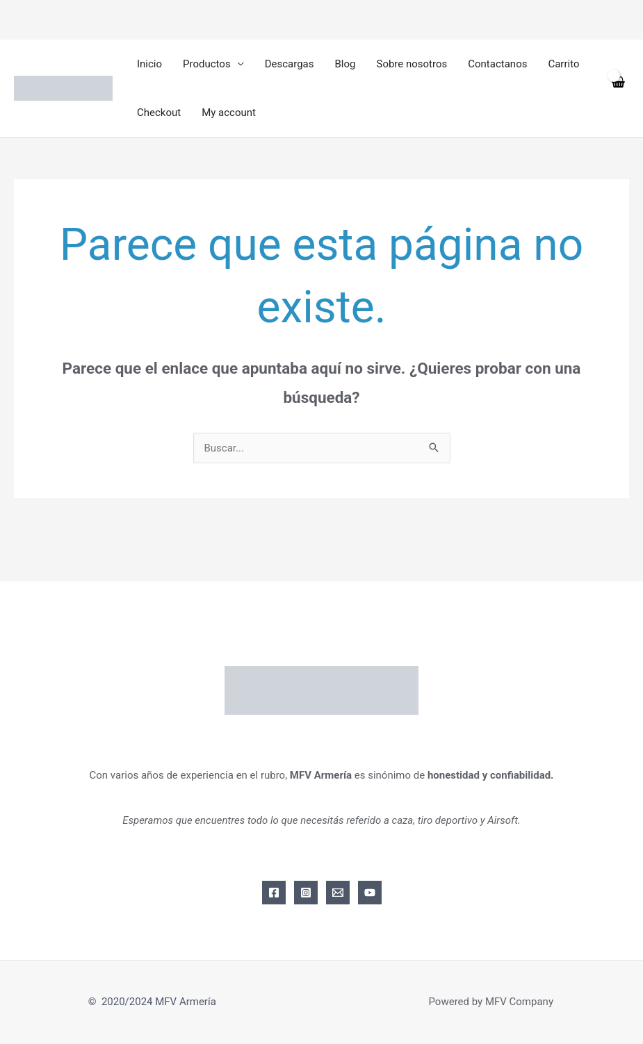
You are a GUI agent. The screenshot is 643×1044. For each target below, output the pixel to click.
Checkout (159, 112)
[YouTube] (370, 892)
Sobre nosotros (411, 64)
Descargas (289, 64)
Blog (345, 64)
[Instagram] (306, 892)
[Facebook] (274, 892)
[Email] (338, 892)
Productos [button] (207, 64)
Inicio (149, 64)
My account (229, 112)
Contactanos (497, 64)
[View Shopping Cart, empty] (617, 88)
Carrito (563, 64)
